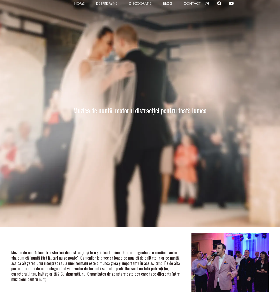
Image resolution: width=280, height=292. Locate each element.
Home (79, 3)
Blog (167, 3)
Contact (192, 3)
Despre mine (107, 3)
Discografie (140, 3)
